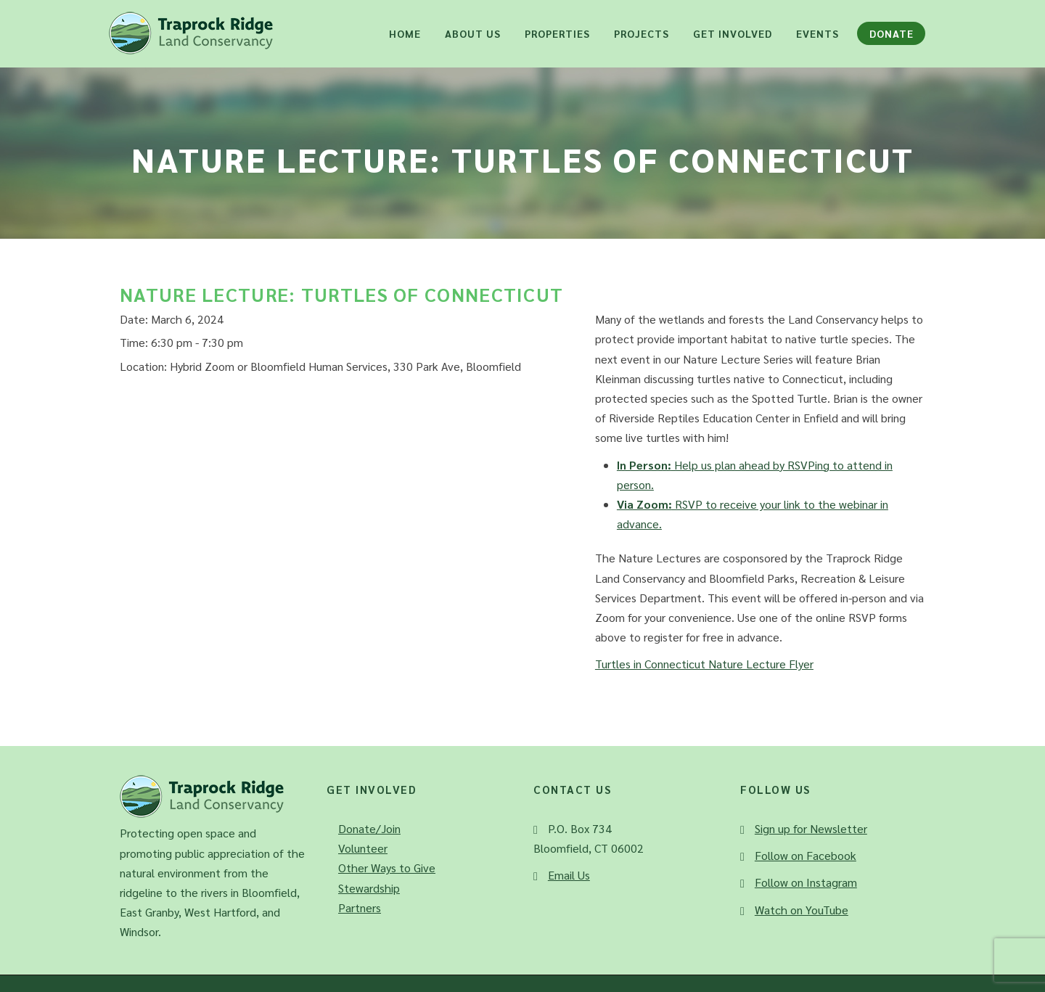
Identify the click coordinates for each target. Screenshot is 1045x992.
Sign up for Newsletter (811, 828)
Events (817, 33)
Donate (891, 33)
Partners (359, 907)
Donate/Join (369, 828)
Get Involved (732, 33)
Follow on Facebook (805, 855)
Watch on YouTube (801, 909)
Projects (641, 33)
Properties (557, 33)
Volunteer (363, 848)
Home (405, 33)
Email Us (569, 874)
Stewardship (369, 887)
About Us (473, 33)
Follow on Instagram (806, 882)
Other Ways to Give (386, 867)
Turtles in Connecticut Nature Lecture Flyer (704, 663)
